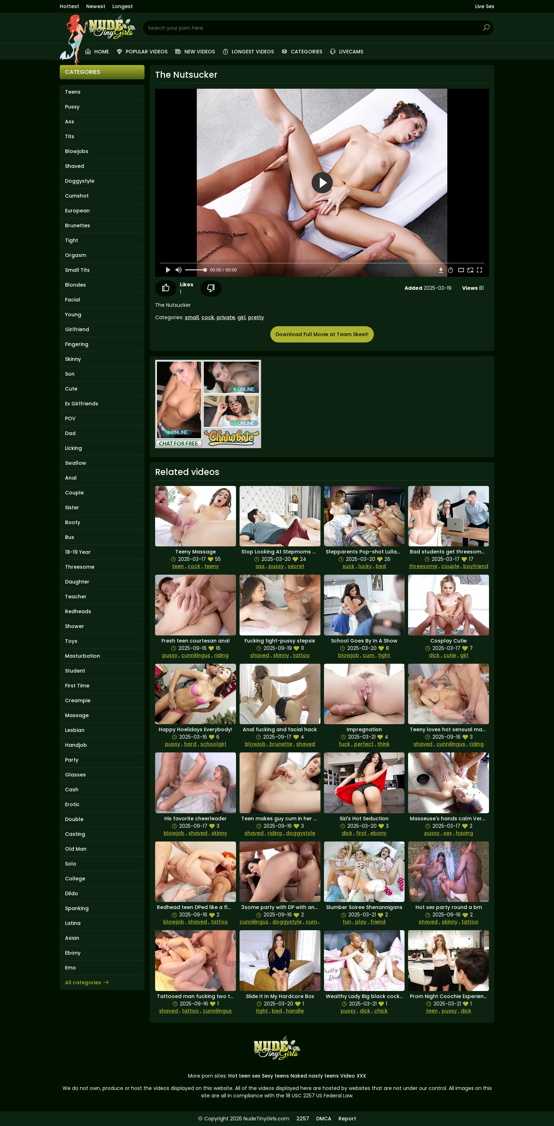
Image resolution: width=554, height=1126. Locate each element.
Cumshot (77, 195)
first (361, 833)
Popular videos (141, 51)
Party (71, 759)
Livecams (346, 51)
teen (178, 566)
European (77, 210)
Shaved (74, 166)
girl (241, 317)
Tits (69, 136)
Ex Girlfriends (81, 403)
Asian (72, 938)
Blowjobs (76, 151)
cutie (449, 655)
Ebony (73, 952)
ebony (378, 833)
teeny (211, 566)
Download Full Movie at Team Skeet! (322, 334)
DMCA (323, 1118)
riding (221, 655)
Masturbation (82, 655)
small (192, 317)
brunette (281, 743)
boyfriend (475, 566)
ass (260, 566)
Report (347, 1118)
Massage (77, 715)
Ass (69, 121)
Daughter (77, 581)
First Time (77, 685)
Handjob (76, 745)
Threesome (79, 566)
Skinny (73, 359)
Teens (73, 91)
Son (70, 373)
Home (96, 51)
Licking (73, 448)
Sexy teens (275, 1075)
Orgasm (75, 255)
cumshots (318, 921)
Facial (72, 299)
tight (384, 655)
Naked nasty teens (314, 1075)
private (226, 317)
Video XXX (353, 1075)
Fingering (76, 344)
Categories (301, 51)
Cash (71, 789)
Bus (69, 537)
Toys (71, 641)
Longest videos (248, 51)
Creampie (77, 700)
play (360, 921)
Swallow (75, 463)
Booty (72, 522)
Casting (75, 834)
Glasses (75, 774)
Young (73, 314)
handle (295, 1010)
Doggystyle (79, 180)
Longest (122, 6)
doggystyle (300, 833)
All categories (87, 982)
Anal (71, 477)
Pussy (72, 106)
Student (75, 670)
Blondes (75, 284)
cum (368, 655)
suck (348, 566)
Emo (70, 967)
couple (450, 566)
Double (74, 819)
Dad (70, 433)
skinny (281, 655)
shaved (259, 655)
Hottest (69, 6)
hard (190, 743)
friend (377, 921)
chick (381, 1010)
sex (447, 833)
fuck (344, 743)
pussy (276, 566)
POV (70, 418)
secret (296, 566)
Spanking (77, 908)
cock (207, 317)
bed (381, 566)
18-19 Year (78, 552)
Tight (71, 240)
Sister (72, 507)
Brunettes (77, 225)
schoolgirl (213, 743)
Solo (70, 863)
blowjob (348, 655)
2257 (302, 1118)
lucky (365, 566)
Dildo (71, 893)
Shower (74, 626)
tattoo (301, 655)
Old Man (76, 848)
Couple (74, 492)
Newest (95, 6)
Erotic (72, 804)
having (464, 833)
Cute (71, 388)
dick (434, 655)
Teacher (76, 596)
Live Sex (484, 6)
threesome (423, 566)
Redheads (78, 611)
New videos (195, 51)
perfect (363, 743)
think (383, 743)
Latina (73, 923)
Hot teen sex (244, 1075)
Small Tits (77, 270)
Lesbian (74, 730)
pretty (256, 317)
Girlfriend (77, 329)
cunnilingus (195, 655)
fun (347, 921)
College (75, 878)
